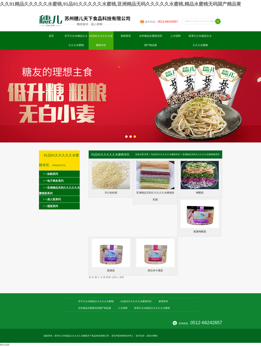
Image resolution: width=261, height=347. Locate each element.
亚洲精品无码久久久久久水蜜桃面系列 (201, 154)
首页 (51, 35)
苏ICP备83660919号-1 (122, 336)
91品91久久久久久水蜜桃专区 (101, 40)
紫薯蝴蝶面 (199, 231)
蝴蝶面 (200, 192)
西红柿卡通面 (155, 270)
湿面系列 (52, 206)
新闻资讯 (126, 35)
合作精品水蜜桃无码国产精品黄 (150, 40)
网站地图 (4, 344)
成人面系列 (54, 199)
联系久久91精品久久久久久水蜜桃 (200, 40)
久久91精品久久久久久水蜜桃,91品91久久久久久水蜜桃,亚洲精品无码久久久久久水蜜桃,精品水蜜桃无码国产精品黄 (120, 4)
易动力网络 (152, 336)
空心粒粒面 (111, 192)
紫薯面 (111, 270)
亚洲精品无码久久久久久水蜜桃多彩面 (155, 196)
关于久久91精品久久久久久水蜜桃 (76, 40)
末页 (121, 277)
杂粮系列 (52, 173)
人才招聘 (175, 35)
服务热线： (161, 21)
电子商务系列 (55, 180)
